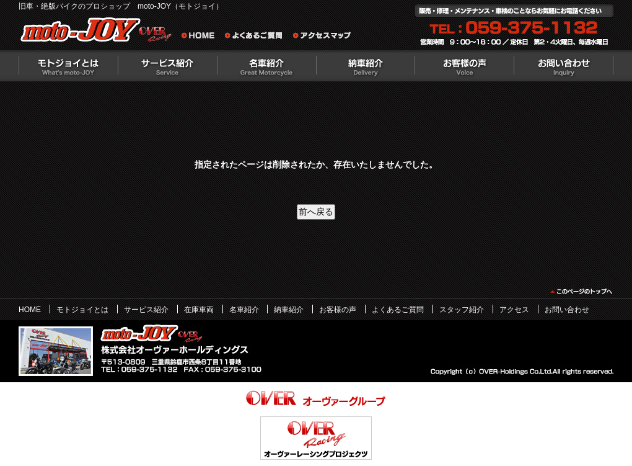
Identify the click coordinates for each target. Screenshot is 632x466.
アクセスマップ (322, 37)
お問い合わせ (563, 66)
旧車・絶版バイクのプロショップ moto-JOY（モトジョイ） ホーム (201, 37)
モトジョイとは (68, 66)
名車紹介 (266, 66)
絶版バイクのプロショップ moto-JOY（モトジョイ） (99, 33)
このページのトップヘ (580, 291)
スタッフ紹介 (461, 309)
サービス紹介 (167, 66)
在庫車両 (199, 309)
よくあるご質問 (257, 37)
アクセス (514, 309)
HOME (30, 309)
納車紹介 (365, 66)
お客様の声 (464, 66)
